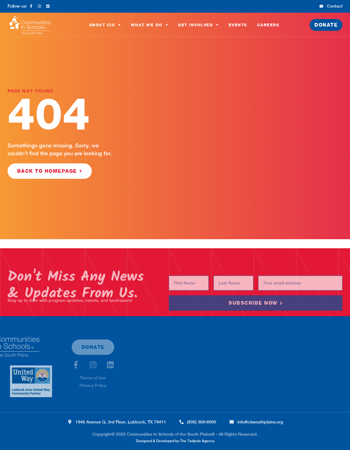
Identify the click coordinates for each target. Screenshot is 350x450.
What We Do (150, 25)
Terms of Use (51, 377)
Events (238, 25)
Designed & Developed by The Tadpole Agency (175, 441)
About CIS (105, 25)
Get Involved (198, 25)
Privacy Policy (50, 385)
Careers (268, 25)
